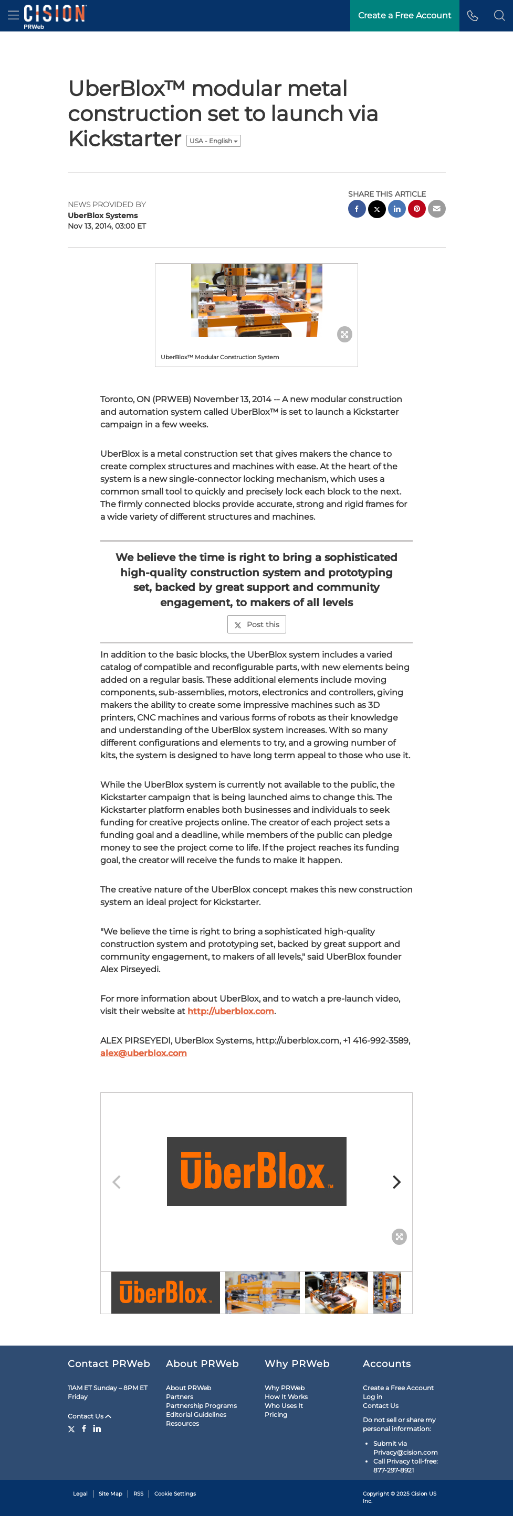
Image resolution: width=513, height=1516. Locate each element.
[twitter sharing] (377, 210)
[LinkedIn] (97, 1428)
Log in (372, 1397)
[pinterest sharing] (417, 210)
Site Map (110, 1493)
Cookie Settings (175, 1493)
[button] (499, 15)
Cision (419, 1493)
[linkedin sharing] (397, 210)
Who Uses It (284, 1406)
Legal (80, 1493)
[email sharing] (437, 210)
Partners (179, 1397)
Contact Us (89, 1416)
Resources (182, 1423)
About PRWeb (188, 1388)
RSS (138, 1493)
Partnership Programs (201, 1406)
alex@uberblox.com (143, 1053)
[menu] (13, 15)
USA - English (214, 141)
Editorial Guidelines (196, 1414)
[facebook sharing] (357, 210)
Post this (256, 624)
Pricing (276, 1414)
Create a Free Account (398, 1388)
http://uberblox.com (230, 1011)
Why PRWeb (285, 1388)
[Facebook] (84, 1428)
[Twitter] (73, 1428)
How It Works (286, 1397)
